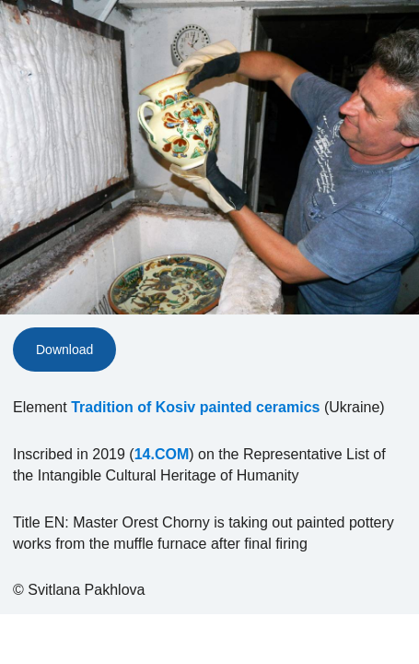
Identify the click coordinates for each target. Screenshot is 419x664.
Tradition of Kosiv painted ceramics (195, 407)
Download (64, 349)
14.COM (162, 454)
